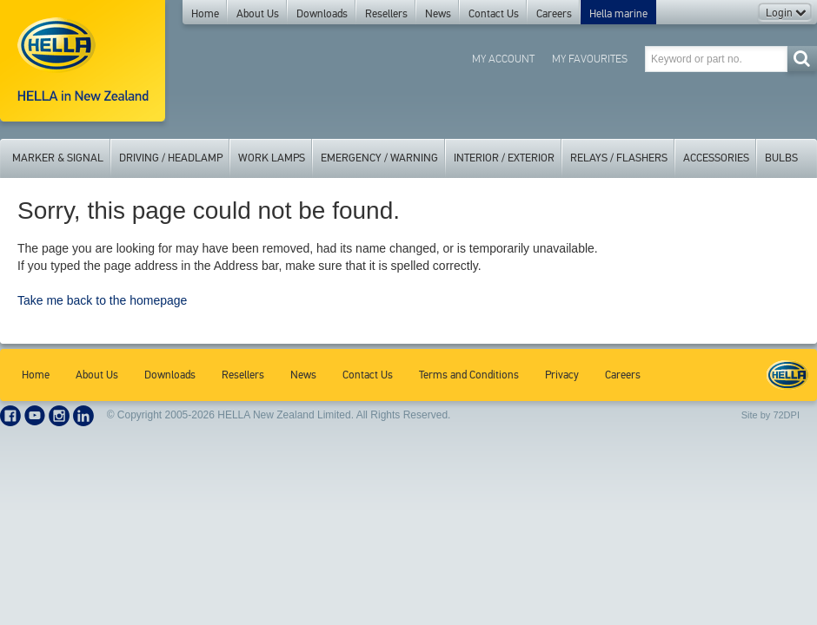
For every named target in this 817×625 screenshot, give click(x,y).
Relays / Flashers (619, 158)
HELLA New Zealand (787, 375)
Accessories (716, 158)
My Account (503, 58)
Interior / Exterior (504, 158)
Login (786, 13)
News (438, 14)
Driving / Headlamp (171, 158)
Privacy (562, 375)
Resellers (386, 14)
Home (205, 14)
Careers (554, 14)
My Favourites (590, 58)
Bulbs (781, 158)
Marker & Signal (57, 158)
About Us (257, 14)
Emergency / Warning (379, 158)
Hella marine (618, 14)
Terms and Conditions (469, 375)
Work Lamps (271, 158)
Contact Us (493, 14)
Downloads (322, 14)
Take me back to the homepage (102, 300)
